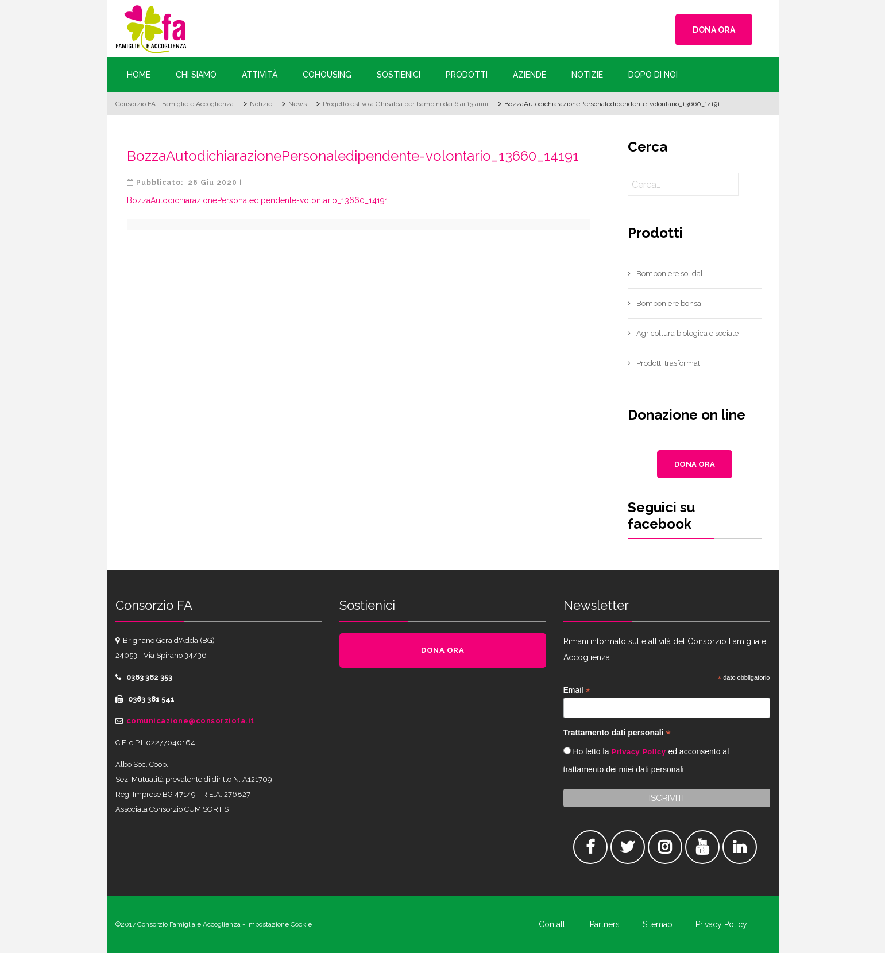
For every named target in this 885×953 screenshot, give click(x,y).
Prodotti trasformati (669, 363)
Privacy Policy (638, 751)
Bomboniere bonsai (669, 303)
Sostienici (398, 74)
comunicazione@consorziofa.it (190, 720)
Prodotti (467, 74)
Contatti (553, 924)
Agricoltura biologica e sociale (687, 333)
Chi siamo (196, 74)
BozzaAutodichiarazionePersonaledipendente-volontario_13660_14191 (353, 156)
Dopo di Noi (653, 74)
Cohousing (327, 74)
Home (138, 74)
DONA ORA (714, 29)
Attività (259, 74)
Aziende (529, 74)
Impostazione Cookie (279, 924)
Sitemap (658, 924)
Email (576, 690)
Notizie (587, 74)
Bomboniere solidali (670, 273)
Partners (605, 924)
